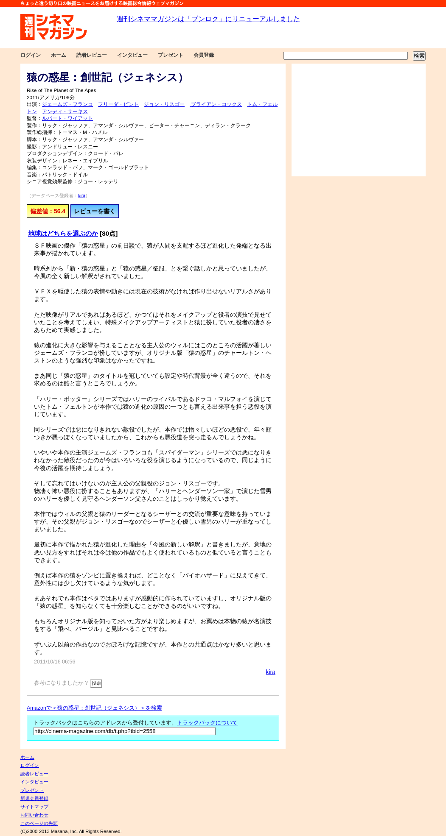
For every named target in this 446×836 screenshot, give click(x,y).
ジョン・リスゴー (164, 104)
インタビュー (132, 55)
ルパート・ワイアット (67, 118)
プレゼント (170, 55)
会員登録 (204, 55)
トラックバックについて (207, 723)
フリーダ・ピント (118, 104)
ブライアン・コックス (216, 104)
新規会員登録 (34, 798)
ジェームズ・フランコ (67, 104)
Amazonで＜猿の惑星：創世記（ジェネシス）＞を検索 (94, 708)
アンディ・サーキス (65, 111)
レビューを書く (94, 211)
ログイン (30, 55)
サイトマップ (34, 806)
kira (81, 195)
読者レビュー (91, 55)
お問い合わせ (34, 814)
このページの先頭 (39, 823)
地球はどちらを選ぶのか (63, 233)
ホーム (58, 55)
